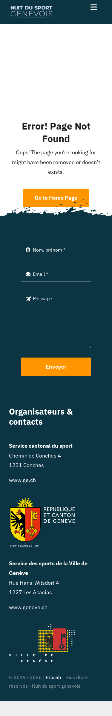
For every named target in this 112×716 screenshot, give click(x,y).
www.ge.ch (22, 480)
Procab (53, 677)
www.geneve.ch (28, 607)
